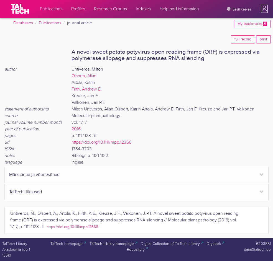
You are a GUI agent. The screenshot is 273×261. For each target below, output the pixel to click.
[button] (264, 9)
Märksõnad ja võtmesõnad (34, 174)
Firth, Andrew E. (87, 89)
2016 (76, 129)
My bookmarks (252, 24)
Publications (50, 23)
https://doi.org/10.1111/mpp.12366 (101, 142)
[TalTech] (20, 9)
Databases (23, 23)
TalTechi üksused (25, 192)
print (263, 39)
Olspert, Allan (84, 76)
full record (242, 39)
